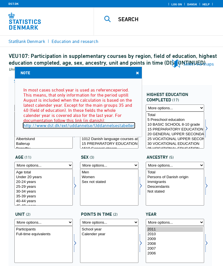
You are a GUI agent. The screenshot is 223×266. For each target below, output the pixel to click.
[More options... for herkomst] (175, 165)
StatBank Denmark (26, 41)
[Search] (166, 19)
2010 (175, 234)
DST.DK (13, 4)
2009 (175, 239)
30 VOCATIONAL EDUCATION (175, 143)
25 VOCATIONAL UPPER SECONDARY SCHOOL (175, 139)
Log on (176, 4)
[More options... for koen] (109, 165)
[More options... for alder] (43, 165)
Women (109, 177)
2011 (175, 229)
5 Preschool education (175, 119)
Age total (44, 172)
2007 (175, 248)
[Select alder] (43, 187)
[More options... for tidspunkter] (109, 222)
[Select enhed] (43, 244)
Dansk (192, 4)
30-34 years (44, 191)
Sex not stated (109, 182)
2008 (175, 243)
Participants (44, 229)
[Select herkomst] (175, 187)
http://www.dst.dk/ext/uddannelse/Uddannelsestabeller (78, 125)
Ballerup (44, 143)
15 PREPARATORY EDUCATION (109, 143)
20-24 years (44, 182)
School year (109, 229)
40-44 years (44, 201)
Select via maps (198, 63)
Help (206, 4)
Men (109, 172)
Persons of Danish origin (175, 177)
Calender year (109, 234)
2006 (175, 253)
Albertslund (44, 139)
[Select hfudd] (175, 130)
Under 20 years (44, 177)
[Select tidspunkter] (109, 244)
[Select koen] (109, 187)
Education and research (75, 41)
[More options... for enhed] (43, 222)
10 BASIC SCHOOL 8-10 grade (175, 124)
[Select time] (175, 244)
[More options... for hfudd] (175, 108)
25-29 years (44, 186)
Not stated (175, 191)
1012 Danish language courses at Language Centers (109, 139)
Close (137, 72)
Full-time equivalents (44, 234)
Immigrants (175, 182)
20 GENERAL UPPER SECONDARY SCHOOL (175, 134)
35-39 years (44, 196)
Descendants (175, 186)
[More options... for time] (175, 222)
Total (175, 115)
